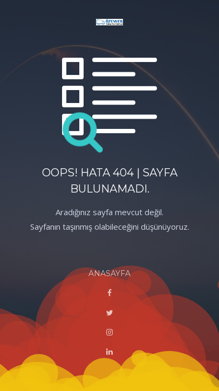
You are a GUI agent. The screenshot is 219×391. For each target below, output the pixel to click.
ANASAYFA (109, 273)
